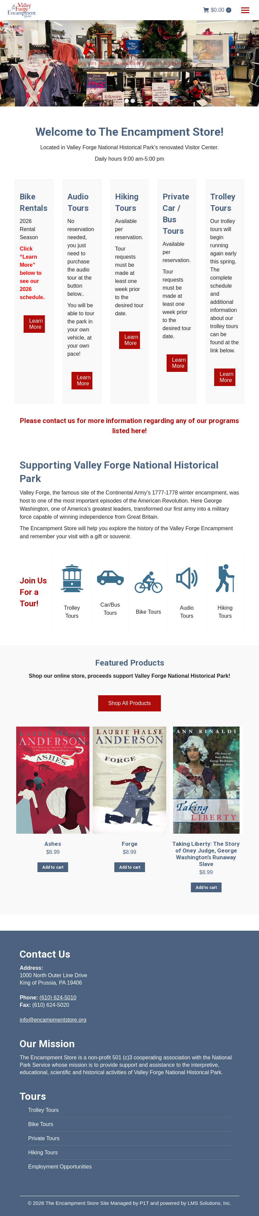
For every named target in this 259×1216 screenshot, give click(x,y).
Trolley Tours (43, 1110)
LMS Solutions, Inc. (209, 1203)
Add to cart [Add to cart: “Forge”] (129, 867)
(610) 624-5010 (57, 997)
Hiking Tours (43, 1152)
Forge (130, 843)
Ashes (53, 843)
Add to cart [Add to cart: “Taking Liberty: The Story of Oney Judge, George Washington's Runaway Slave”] (206, 887)
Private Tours (43, 1138)
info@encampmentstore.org (53, 1020)
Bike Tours (40, 1124)
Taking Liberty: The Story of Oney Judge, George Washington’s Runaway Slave (206, 853)
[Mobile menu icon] (245, 10)
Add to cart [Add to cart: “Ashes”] (52, 867)
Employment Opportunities (60, 1167)
